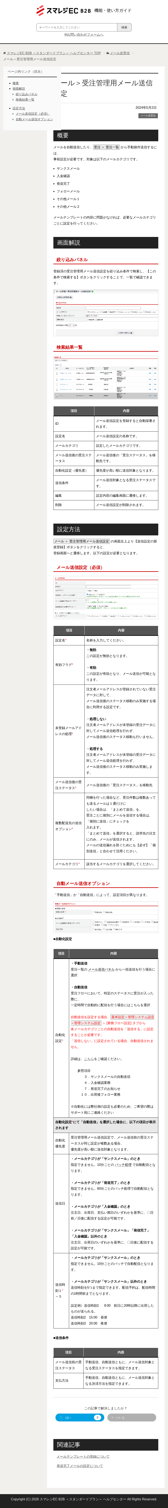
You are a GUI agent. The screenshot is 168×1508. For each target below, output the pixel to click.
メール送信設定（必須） (33, 113)
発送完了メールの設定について (80, 1466)
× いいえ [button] (118, 1417)
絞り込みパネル (26, 94)
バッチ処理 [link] (123, 1164)
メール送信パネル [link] (101, 969)
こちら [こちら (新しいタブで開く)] (89, 1059)
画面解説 (19, 88)
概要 (16, 83)
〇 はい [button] (80, 1417)
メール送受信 (148, 115)
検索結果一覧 (25, 99)
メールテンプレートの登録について (83, 1456)
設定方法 (19, 108)
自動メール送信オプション (34, 119)
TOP (54, 53)
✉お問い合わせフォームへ (83, 34)
